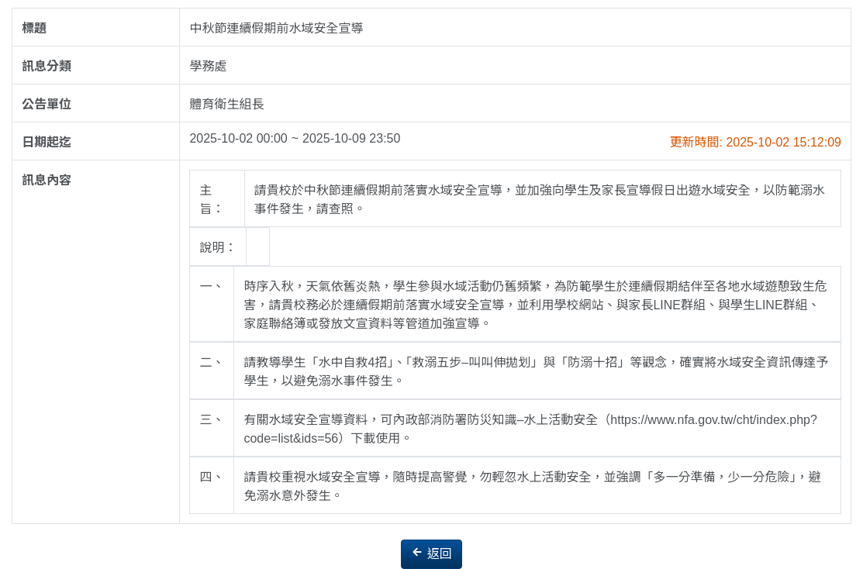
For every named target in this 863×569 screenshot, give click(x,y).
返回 (431, 553)
